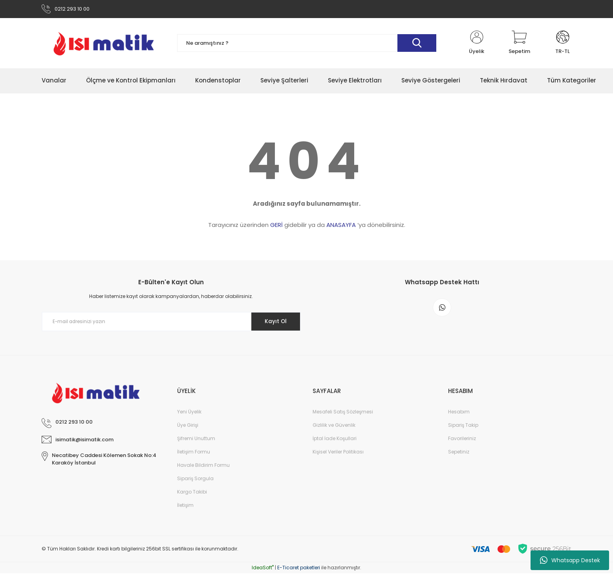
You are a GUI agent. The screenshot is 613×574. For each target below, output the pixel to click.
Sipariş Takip (463, 425)
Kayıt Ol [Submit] (274, 322)
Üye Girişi (187, 425)
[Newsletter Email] (171, 323)
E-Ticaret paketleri (298, 568)
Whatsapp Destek (570, 560)
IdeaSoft (263, 568)
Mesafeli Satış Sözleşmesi (343, 412)
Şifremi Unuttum (196, 439)
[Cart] (519, 44)
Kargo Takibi (192, 492)
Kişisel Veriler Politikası (338, 452)
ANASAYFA (341, 226)
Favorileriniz (462, 439)
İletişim (185, 506)
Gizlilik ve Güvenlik (334, 425)
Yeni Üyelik (189, 412)
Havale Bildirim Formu (203, 465)
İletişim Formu (193, 452)
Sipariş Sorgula (195, 479)
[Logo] (103, 44)
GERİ (276, 226)
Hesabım (459, 412)
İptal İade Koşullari (335, 439)
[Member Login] (476, 44)
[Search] (306, 44)
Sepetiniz (458, 452)
